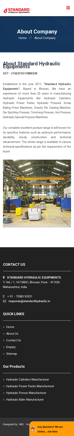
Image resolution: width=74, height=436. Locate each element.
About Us (12, 333)
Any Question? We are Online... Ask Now (50, 429)
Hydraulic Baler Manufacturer (25, 399)
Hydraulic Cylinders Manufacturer (27, 379)
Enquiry (11, 347)
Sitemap (11, 353)
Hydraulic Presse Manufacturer (26, 393)
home (23, 38)
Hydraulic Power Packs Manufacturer (30, 386)
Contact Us (13, 340)
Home (10, 327)
